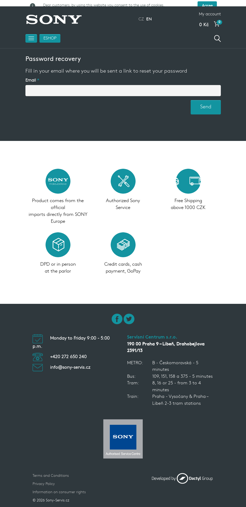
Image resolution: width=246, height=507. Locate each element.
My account (210, 10)
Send (205, 102)
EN (149, 15)
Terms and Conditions (51, 472)
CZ (141, 15)
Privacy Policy (44, 480)
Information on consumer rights (59, 488)
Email (30, 76)
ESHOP (49, 34)
